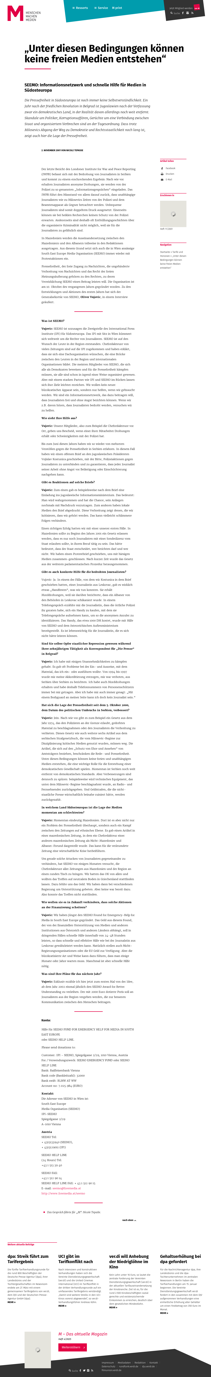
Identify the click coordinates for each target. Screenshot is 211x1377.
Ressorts (82, 8)
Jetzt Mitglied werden (181, 8)
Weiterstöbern (71, 1347)
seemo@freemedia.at (67, 1188)
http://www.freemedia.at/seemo (63, 1193)
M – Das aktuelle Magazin (82, 1334)
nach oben (127, 1220)
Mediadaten (124, 1362)
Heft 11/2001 (173, 215)
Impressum (108, 1362)
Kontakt (154, 1362)
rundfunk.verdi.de (128, 1366)
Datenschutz (108, 1366)
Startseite (165, 252)
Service (103, 8)
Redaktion (140, 1362)
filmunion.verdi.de (111, 1370)
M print (117, 8)
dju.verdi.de (148, 1366)
